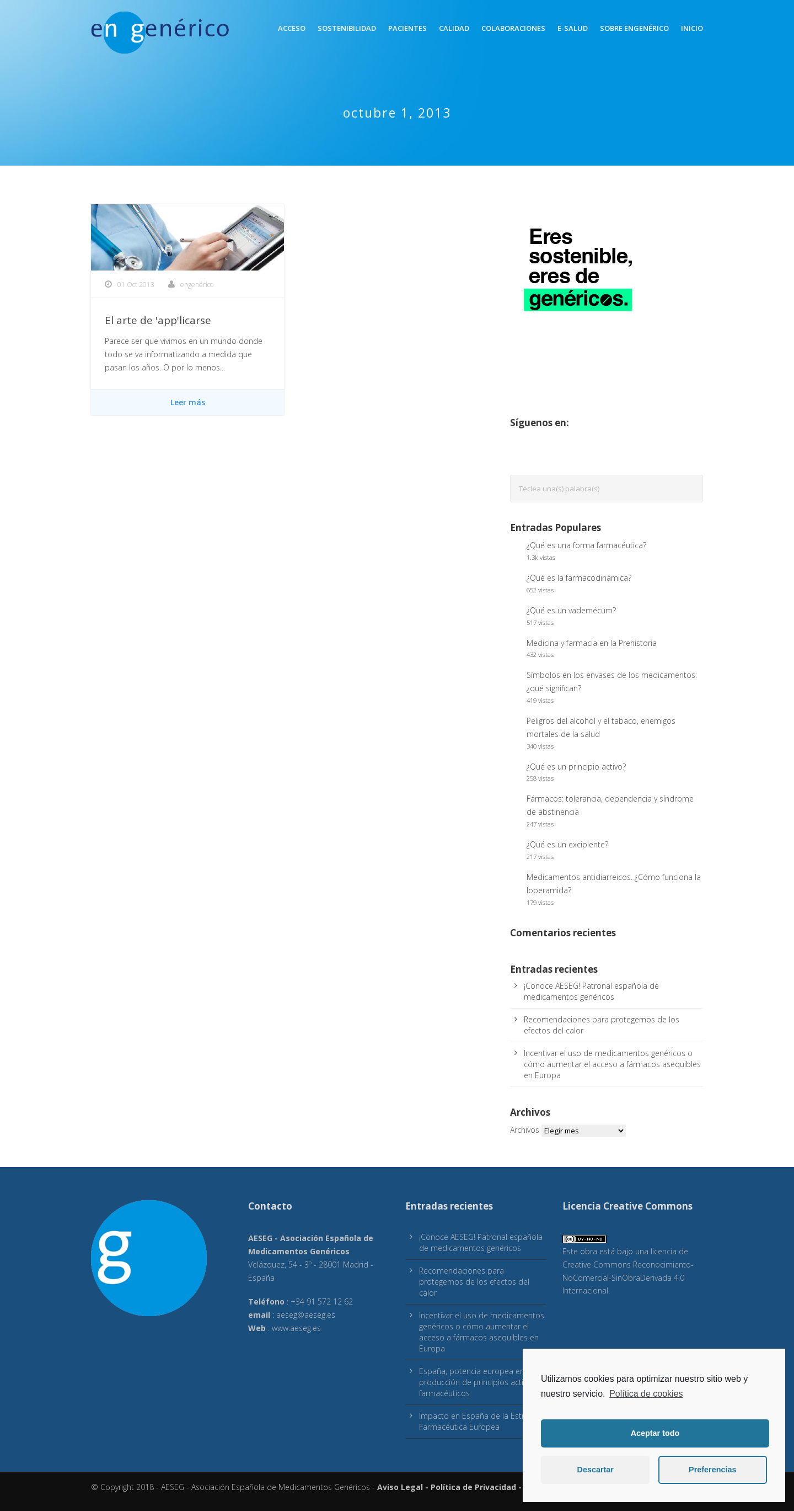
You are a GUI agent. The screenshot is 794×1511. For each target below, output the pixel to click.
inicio (692, 28)
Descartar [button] (595, 1469)
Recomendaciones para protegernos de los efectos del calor (474, 1281)
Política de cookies (646, 1393)
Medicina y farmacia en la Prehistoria (592, 643)
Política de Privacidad (473, 1487)
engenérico (196, 284)
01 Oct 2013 (135, 284)
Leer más (187, 402)
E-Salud (572, 28)
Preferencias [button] (712, 1469)
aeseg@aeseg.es (305, 1314)
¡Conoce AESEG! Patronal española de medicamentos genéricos (591, 991)
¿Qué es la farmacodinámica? (579, 577)
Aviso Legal (400, 1487)
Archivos (524, 1130)
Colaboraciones (513, 28)
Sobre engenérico (634, 28)
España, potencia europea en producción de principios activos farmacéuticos (477, 1382)
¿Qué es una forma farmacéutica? (586, 545)
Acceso (291, 28)
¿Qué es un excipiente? (567, 844)
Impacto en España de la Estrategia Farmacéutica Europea (482, 1421)
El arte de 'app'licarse (158, 320)
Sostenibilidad (347, 28)
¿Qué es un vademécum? (571, 610)
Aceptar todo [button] (655, 1433)
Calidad (454, 28)
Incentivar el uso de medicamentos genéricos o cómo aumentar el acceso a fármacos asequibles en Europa (612, 1064)
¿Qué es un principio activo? (576, 766)
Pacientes (407, 28)
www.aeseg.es (296, 1328)
